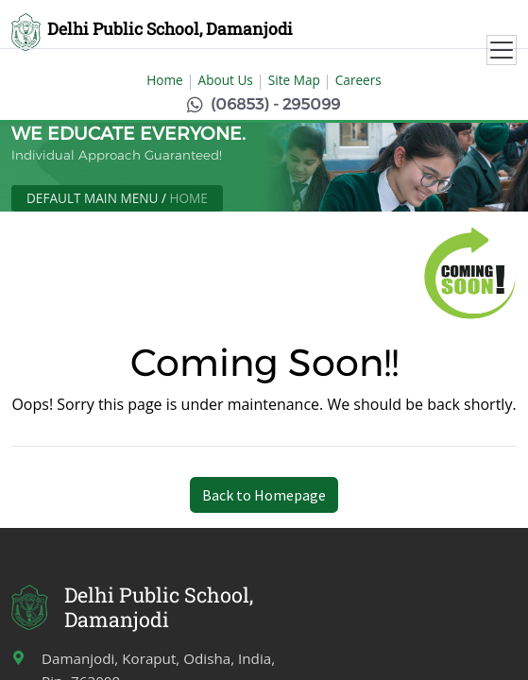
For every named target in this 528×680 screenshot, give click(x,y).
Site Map (294, 80)
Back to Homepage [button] (264, 494)
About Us (225, 80)
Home (164, 80)
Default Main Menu (92, 198)
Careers (358, 80)
